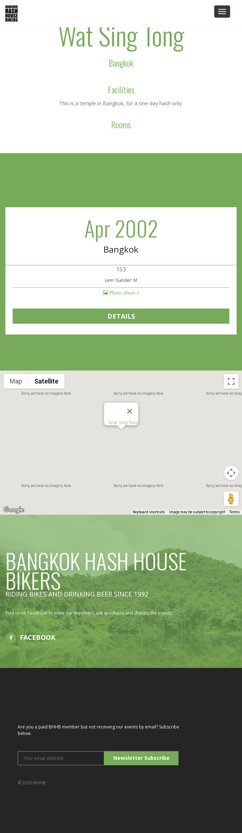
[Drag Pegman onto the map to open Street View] (231, 499)
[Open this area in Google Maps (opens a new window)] (14, 510)
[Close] (129, 411)
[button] (121, 436)
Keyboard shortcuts (149, 512)
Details (121, 316)
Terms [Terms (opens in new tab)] (234, 512)
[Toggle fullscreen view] (231, 381)
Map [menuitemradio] (16, 381)
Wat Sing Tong (123, 422)
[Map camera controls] (231, 473)
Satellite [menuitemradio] (46, 381)
